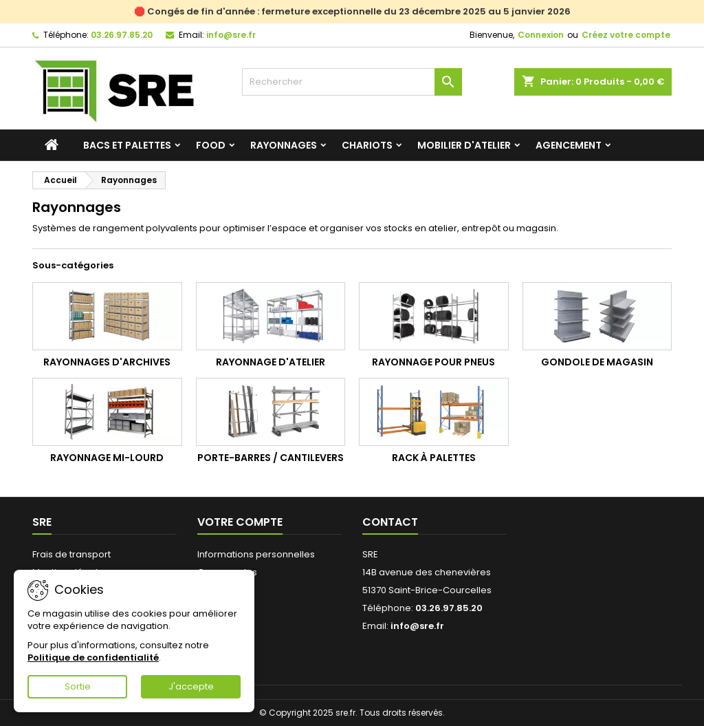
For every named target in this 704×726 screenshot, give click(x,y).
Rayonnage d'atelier (270, 362)
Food (211, 145)
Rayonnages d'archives (106, 362)
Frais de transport (71, 554)
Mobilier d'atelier (464, 145)
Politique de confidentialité (93, 657)
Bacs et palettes (127, 145)
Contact (390, 522)
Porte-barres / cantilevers (270, 458)
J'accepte (191, 686)
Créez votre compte (626, 35)
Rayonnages (283, 145)
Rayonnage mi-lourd (107, 458)
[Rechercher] (352, 82)
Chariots (367, 145)
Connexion (541, 35)
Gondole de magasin (597, 362)
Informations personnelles (256, 554)
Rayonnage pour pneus (433, 362)
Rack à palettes (434, 458)
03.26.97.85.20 (122, 35)
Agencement (569, 145)
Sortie (78, 686)
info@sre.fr (231, 35)
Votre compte (240, 522)
